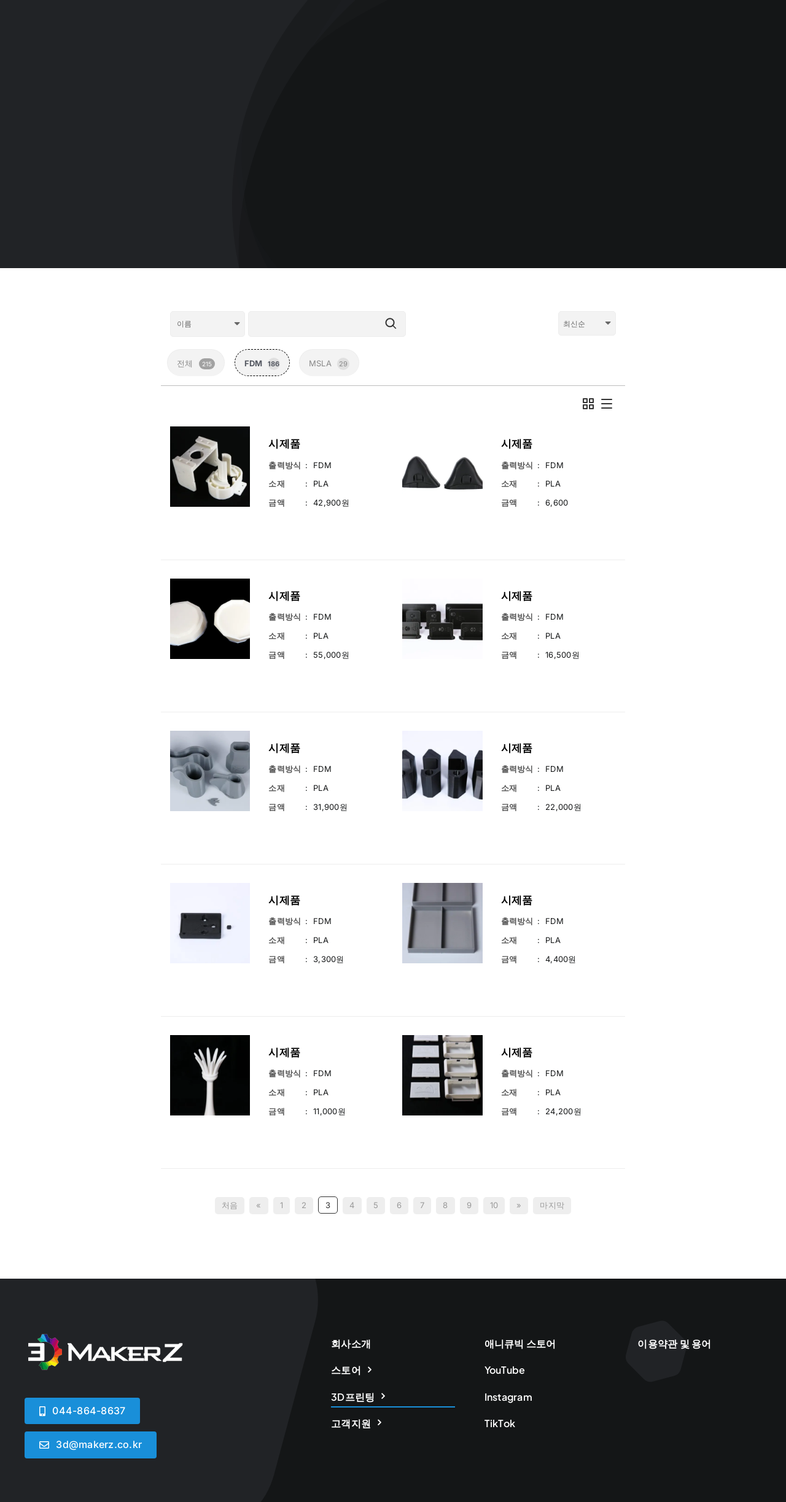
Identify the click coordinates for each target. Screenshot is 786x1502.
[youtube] (756, 1372)
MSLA (329, 363)
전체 (196, 363)
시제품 (284, 443)
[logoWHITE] (104, 1178)
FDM (262, 363)
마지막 (552, 1044)
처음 (230, 1044)
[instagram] (713, 1372)
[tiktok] (735, 1372)
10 (494, 1044)
